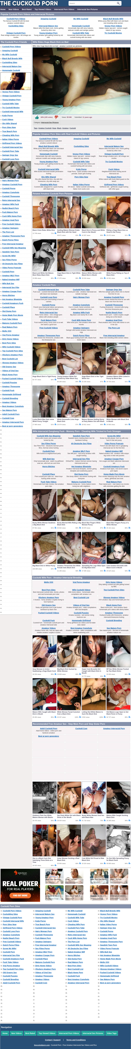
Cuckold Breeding (10, 398)
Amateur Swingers (10, 228)
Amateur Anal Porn (10, 220)
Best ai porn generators (12, 426)
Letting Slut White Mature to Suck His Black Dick (92, 713)
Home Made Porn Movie (12, 315)
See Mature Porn (9, 410)
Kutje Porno (7, 115)
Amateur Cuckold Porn (12, 184)
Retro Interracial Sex (11, 200)
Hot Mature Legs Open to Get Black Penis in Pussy (117, 713)
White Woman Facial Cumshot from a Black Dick (68, 713)
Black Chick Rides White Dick (44, 230)
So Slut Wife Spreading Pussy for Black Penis (117, 859)
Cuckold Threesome (11, 196)
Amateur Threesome (11, 386)
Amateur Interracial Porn (13, 422)
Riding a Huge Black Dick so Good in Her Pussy (117, 231)
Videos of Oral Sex (10, 371)
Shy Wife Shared (9, 123)
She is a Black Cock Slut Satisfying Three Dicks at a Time (43, 860)
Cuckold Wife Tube (81, 33)
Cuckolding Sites (15, 26)
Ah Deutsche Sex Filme (12, 264)
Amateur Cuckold (44, 128)
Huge (54, 128)
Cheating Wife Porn (10, 135)
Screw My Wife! (9, 256)
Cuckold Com (8, 418)
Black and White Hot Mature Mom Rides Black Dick (43, 274)
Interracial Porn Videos (64, 9)
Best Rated (26, 9)
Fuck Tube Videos (10, 319)
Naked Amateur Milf (10, 279)
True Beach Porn (9, 131)
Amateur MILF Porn (10, 276)
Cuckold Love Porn (10, 159)
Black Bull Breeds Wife (113, 19)
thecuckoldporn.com (42, 1045)
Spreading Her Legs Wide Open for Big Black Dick (93, 567)
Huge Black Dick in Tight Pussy (44, 376)
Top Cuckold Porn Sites (12, 351)
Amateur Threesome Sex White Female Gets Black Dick (69, 567)
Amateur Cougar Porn (11, 291)
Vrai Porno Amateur (10, 335)
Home (3, 9)
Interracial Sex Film (10, 287)
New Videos (14, 9)
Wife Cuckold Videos (11, 347)
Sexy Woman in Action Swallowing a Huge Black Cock (44, 670)
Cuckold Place (8, 307)
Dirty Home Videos (10, 339)
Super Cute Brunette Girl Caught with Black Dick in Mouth (91, 671)
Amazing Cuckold (48, 19)
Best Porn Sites (9, 343)
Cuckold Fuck (8, 390)
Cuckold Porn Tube (10, 151)
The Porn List (8, 232)
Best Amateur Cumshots (13, 406)
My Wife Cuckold (80, 19)
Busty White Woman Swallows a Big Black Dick (44, 524)
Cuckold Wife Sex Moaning (14, 248)
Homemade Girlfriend (11, 394)
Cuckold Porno (8, 188)
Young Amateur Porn (48, 33)
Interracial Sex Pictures (87, 9)
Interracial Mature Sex (48, 26)
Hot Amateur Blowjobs (12, 299)
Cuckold (73, 128)
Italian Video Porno (10, 139)
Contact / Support (52, 1040)
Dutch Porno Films (10, 240)
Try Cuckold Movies (113, 33)
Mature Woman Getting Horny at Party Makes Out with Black (93, 420)
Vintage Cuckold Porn (15, 33)
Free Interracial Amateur (12, 244)
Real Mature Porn (9, 327)
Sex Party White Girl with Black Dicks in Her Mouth (69, 816)
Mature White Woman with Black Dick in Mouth (91, 274)
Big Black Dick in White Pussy (44, 566)
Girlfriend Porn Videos (12, 143)
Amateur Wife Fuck (10, 204)
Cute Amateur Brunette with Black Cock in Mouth (116, 567)
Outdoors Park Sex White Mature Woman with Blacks (43, 816)
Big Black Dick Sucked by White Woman (67, 670)
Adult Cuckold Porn (11, 414)
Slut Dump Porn (9, 311)
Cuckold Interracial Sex (12, 147)
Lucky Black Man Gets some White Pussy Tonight (43, 420)
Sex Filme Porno (9, 260)
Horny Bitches (8, 295)
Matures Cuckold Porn (12, 323)
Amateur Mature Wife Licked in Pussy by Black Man (118, 377)
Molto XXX (6, 331)
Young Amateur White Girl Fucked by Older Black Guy (67, 377)
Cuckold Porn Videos (16, 19)
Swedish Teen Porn (10, 252)
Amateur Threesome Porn (13, 236)
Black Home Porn (10, 375)
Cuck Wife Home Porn (11, 216)
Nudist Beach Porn (10, 208)
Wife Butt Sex (8, 283)
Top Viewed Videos (43, 9)
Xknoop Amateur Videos (12, 363)
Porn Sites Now (9, 127)
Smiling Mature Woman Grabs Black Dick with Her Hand (68, 231)
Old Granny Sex (9, 367)
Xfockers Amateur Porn (12, 355)
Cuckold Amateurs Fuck (12, 303)
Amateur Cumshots (10, 192)
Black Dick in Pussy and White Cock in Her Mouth (93, 231)
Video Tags (112, 1033)
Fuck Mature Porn (10, 212)
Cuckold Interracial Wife (12, 112)
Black (59, 128)
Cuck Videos (7, 119)
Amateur (65, 128)
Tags (35, 128)
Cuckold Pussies (9, 382)
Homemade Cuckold (81, 26)
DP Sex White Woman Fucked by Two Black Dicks (117, 670)
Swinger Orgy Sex (10, 155)
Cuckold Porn (8, 272)
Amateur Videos (9, 402)
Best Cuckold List (10, 359)
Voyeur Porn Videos (113, 26)
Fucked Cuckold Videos (12, 379)
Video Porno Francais (11, 268)
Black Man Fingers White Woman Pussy (91, 524)
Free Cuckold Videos (11, 224)
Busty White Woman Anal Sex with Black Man (93, 816)
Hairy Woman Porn (10, 180)
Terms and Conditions (76, 1040)
